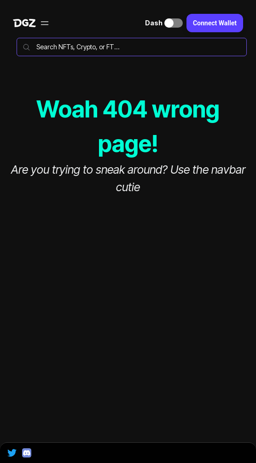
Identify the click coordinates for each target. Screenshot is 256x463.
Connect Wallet (215, 23)
